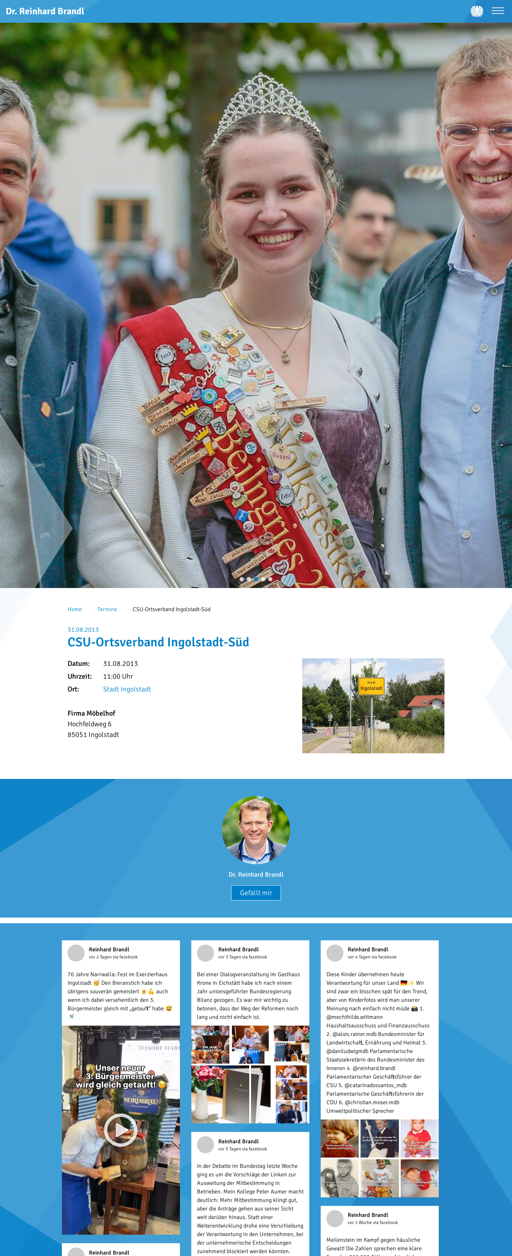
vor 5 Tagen (230, 1149)
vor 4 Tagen (360, 957)
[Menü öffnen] (498, 11)
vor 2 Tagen (101, 957)
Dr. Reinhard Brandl (256, 874)
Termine (107, 609)
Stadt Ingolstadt (127, 689)
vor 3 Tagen (230, 957)
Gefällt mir (256, 892)
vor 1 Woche (360, 1222)
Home (75, 609)
